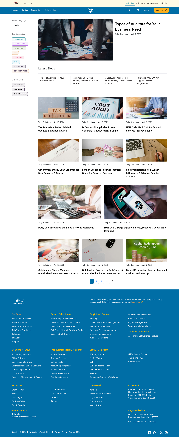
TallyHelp (16, 414)
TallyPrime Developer (21, 330)
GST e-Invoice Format (138, 354)
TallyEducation (152, 3)
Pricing (25, 10)
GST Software (18, 373)
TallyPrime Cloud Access (22, 326)
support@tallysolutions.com (24, 417)
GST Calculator (57, 362)
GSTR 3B (93, 373)
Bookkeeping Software (22, 362)
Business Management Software (26, 365)
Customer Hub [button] (50, 10)
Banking (93, 318)
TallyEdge (164, 3)
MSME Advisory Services (100, 393)
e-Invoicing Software (21, 369)
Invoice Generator (59, 354)
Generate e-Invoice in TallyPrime (104, 377)
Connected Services (137, 318)
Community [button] (35, 10)
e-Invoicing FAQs (135, 358)
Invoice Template (58, 369)
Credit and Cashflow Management (105, 322)
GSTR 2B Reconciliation (100, 369)
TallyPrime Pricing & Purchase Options (68, 330)
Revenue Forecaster (59, 358)
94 (107, 281)
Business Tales (18, 401)
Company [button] (28, 3)
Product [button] (14, 10)
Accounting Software (21, 354)
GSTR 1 (93, 362)
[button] (138, 10)
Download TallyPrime (60, 334)
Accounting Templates (61, 365)
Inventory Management (100, 334)
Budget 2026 (134, 361)
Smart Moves (18, 89)
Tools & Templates (20, 94)
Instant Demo (18, 85)
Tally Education (96, 397)
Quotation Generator (60, 373)
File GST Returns (97, 358)
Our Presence (96, 401)
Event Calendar (19, 405)
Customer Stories (58, 393)
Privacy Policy (61, 432)
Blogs (14, 393)
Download (161, 10)
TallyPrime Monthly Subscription (65, 322)
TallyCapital (140, 3)
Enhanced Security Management (104, 330)
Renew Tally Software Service (64, 318)
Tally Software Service (21, 318)
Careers (54, 397)
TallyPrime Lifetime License (63, 326)
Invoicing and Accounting (139, 314)
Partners (93, 389)
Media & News (96, 405)
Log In (146, 10)
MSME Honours (58, 389)
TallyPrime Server (20, 322)
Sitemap (54, 401)
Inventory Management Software (27, 377)
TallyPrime (130, 3)
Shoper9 (16, 341)
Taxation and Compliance (139, 326)
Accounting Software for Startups (143, 336)
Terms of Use (74, 432)
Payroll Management (137, 322)
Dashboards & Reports (100, 326)
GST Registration (97, 354)
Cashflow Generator (60, 377)
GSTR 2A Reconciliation (100, 365)
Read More (137, 302)
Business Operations (99, 337)
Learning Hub (18, 397)
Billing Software (19, 358)
